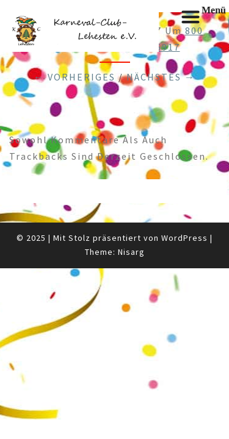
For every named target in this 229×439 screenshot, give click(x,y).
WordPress (184, 237)
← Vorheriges (74, 77)
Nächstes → (160, 77)
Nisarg (131, 251)
